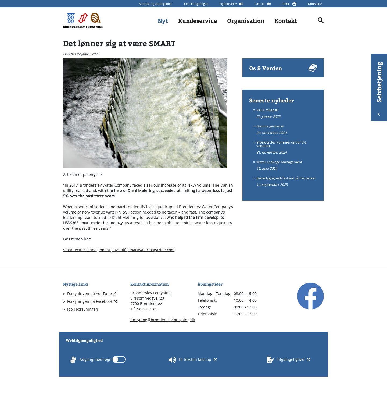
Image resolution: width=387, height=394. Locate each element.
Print (286, 4)
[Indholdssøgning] (321, 20)
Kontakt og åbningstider (156, 4)
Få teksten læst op (190, 360)
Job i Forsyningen (196, 4)
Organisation (245, 20)
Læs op (260, 4)
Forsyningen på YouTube (89, 293)
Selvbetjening (379, 89)
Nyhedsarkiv (229, 4)
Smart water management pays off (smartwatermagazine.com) (119, 249)
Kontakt (285, 20)
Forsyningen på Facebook (90, 301)
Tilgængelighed (286, 360)
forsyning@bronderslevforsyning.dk (162, 319)
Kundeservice (197, 20)
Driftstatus (315, 4)
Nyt (163, 20)
